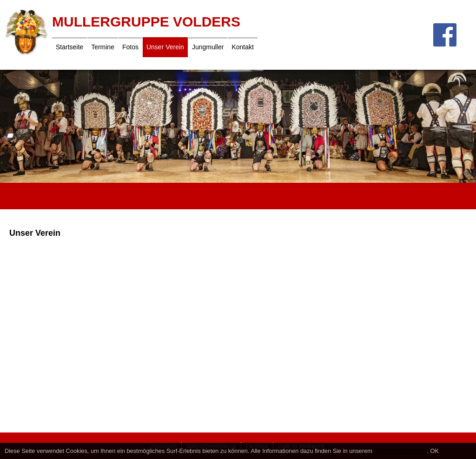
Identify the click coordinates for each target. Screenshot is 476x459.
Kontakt (242, 47)
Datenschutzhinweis (400, 450)
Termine (102, 47)
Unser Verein (165, 47)
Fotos (130, 47)
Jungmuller (208, 47)
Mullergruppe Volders (146, 21)
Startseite (69, 47)
